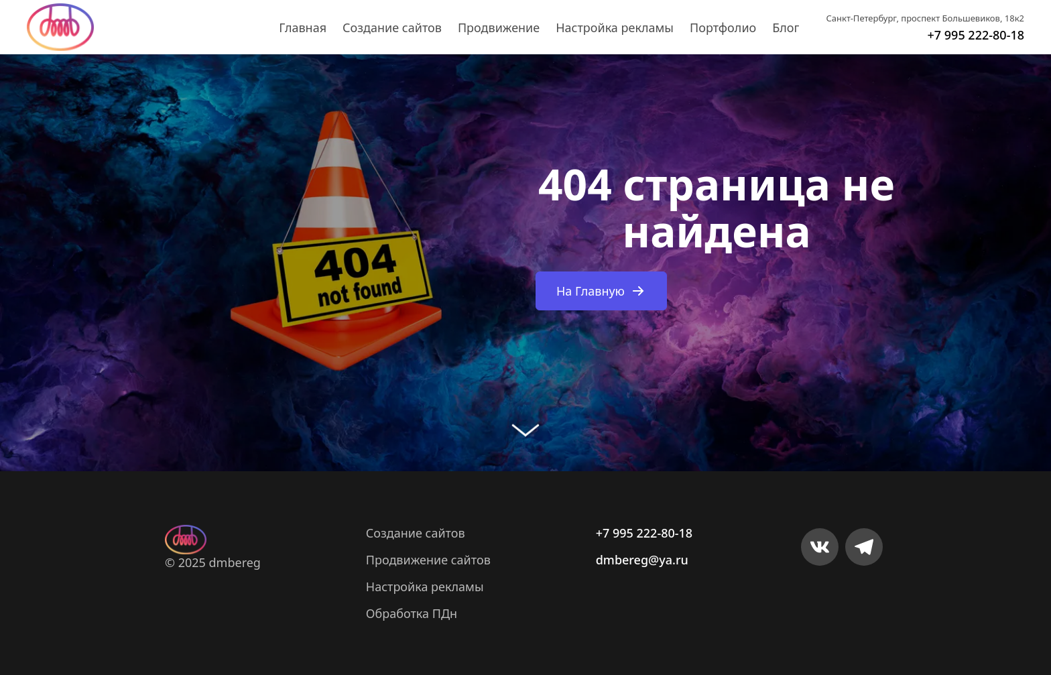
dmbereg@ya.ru (642, 560)
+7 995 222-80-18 (976, 35)
